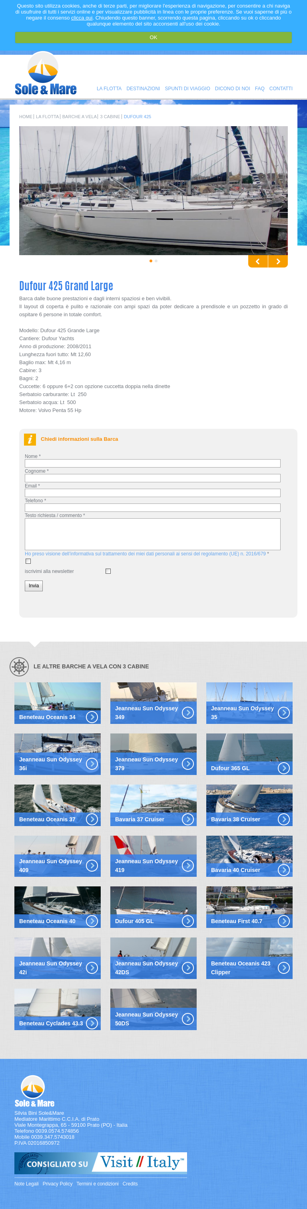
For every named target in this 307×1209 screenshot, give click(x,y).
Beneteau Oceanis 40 (47, 921)
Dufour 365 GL (230, 768)
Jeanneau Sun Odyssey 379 (146, 763)
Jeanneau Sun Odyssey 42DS (146, 967)
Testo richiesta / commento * (55, 515)
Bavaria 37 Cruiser (139, 819)
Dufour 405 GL (134, 921)
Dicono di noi (232, 88)
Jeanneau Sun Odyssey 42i (50, 967)
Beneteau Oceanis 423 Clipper (241, 967)
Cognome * (37, 471)
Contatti (281, 88)
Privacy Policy (58, 1184)
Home (25, 116)
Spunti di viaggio (187, 88)
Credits (130, 1184)
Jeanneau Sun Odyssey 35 (242, 712)
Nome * (33, 456)
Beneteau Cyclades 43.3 (51, 1023)
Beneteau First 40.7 (236, 921)
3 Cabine (110, 116)
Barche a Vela (79, 116)
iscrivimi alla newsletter (49, 571)
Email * (32, 486)
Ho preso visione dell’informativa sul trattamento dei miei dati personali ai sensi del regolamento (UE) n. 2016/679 (145, 554)
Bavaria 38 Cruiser (235, 819)
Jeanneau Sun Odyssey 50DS (146, 1019)
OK (153, 37)
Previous (258, 261)
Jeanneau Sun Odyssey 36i (50, 763)
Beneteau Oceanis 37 (47, 819)
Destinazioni (143, 88)
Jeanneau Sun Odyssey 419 (146, 865)
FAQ (260, 88)
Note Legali (26, 1184)
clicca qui (81, 18)
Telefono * (35, 500)
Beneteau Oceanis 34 (47, 717)
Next (278, 261)
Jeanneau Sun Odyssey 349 (146, 712)
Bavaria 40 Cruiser (235, 870)
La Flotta (109, 88)
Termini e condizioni (97, 1184)
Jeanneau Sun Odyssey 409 (50, 865)
